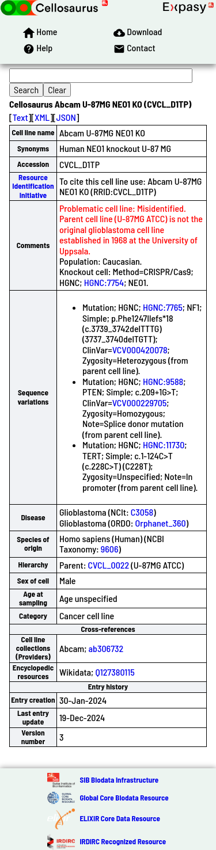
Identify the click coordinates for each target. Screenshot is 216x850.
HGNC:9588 (163, 381)
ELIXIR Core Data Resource (119, 818)
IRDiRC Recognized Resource (122, 841)
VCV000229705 (139, 402)
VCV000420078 (140, 349)
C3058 (142, 511)
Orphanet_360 (160, 522)
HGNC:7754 (104, 282)
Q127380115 (114, 671)
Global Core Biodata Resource (123, 797)
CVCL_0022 (109, 564)
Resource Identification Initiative (33, 186)
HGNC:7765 (163, 307)
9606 (110, 548)
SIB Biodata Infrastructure (118, 779)
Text (20, 117)
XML (42, 117)
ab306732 (106, 648)
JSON (66, 117)
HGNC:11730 (163, 444)
